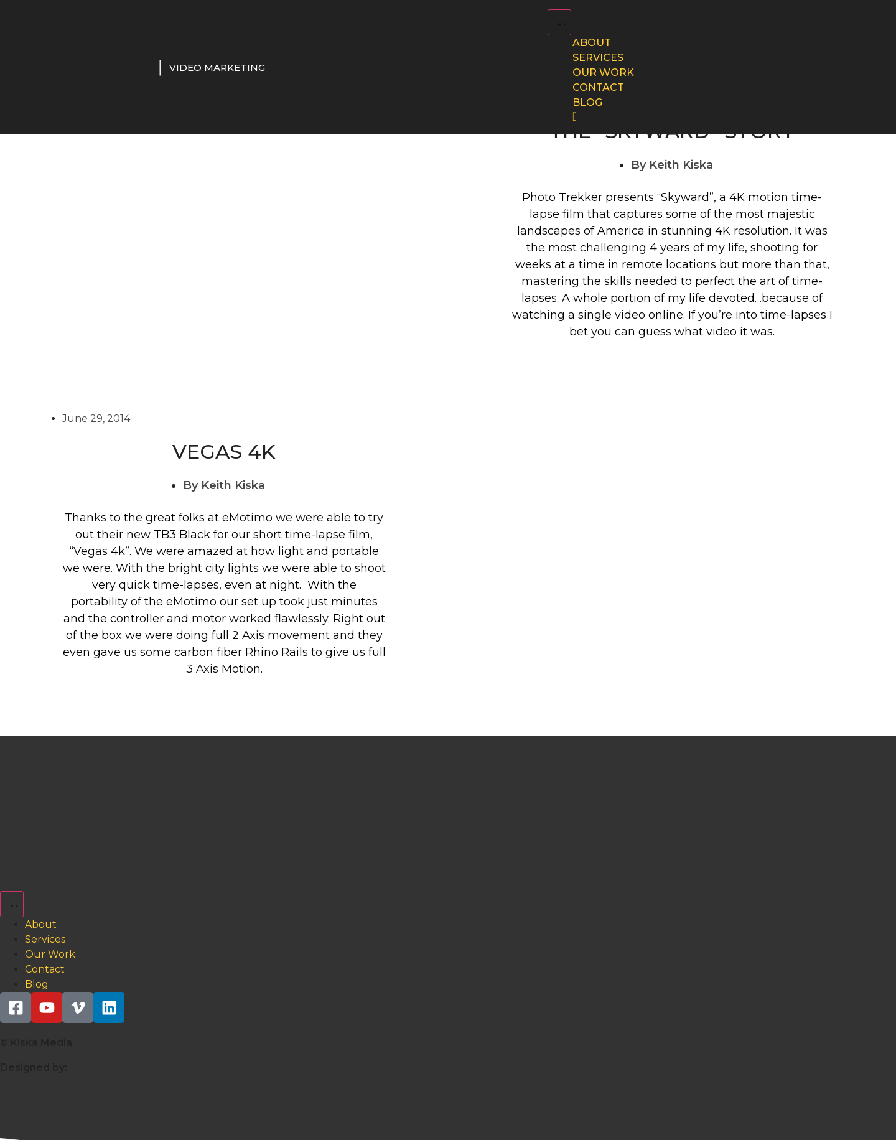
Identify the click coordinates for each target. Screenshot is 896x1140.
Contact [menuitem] (598, 87)
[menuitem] (574, 117)
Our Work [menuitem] (603, 72)
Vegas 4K (224, 451)
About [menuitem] (591, 43)
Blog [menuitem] (587, 102)
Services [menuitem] (597, 57)
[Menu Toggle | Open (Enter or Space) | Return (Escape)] (559, 22)
